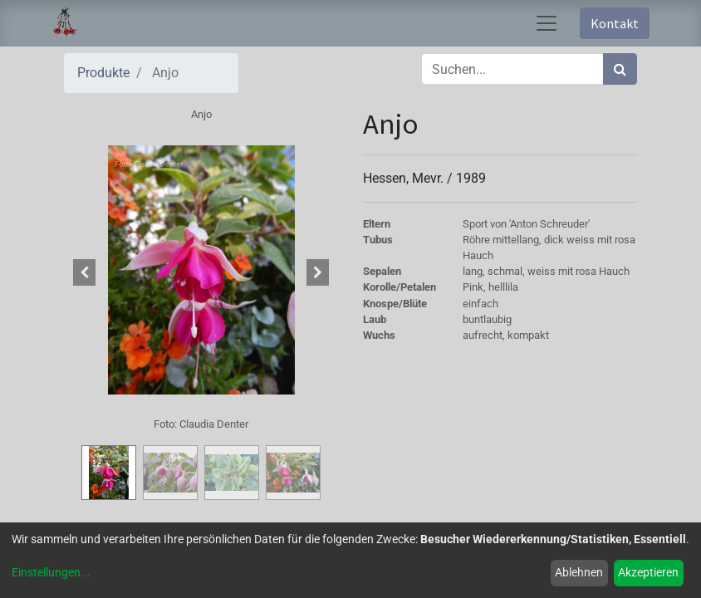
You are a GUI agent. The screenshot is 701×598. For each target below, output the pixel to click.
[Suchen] (620, 69)
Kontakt (615, 23)
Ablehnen (579, 572)
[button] (84, 272)
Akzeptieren (648, 572)
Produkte (103, 73)
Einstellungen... (51, 572)
